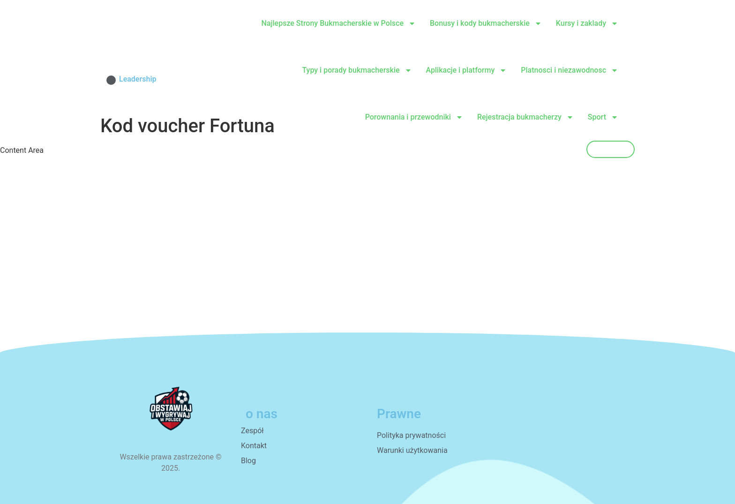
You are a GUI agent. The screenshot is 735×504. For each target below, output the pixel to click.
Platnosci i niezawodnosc (569, 70)
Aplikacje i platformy (466, 70)
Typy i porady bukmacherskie (357, 70)
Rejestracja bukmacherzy (525, 117)
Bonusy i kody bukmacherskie (486, 23)
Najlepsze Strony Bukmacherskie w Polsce (339, 23)
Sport (603, 117)
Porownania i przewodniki (414, 117)
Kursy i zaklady (587, 23)
